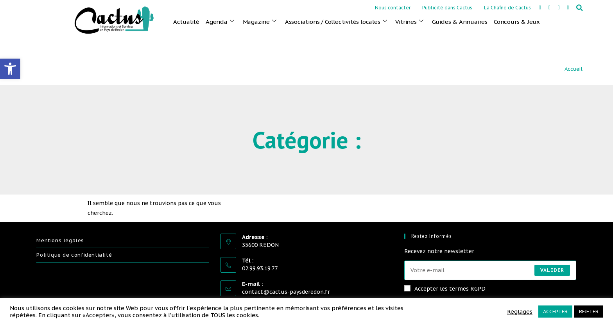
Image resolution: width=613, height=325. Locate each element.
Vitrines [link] (409, 21)
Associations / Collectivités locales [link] (336, 21)
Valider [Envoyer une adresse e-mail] (552, 270)
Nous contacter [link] (392, 8)
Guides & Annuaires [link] (460, 21)
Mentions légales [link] (60, 240)
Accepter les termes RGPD (445, 288)
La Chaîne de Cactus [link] (507, 8)
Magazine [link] (259, 21)
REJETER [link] (589, 311)
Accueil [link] (574, 69)
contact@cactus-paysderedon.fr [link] (286, 291)
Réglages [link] (519, 311)
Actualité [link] (186, 21)
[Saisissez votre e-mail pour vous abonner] (490, 270)
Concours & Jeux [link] (517, 21)
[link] (10, 69)
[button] (580, 8)
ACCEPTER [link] (555, 311)
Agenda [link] (220, 21)
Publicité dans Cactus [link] (447, 8)
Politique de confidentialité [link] (74, 255)
